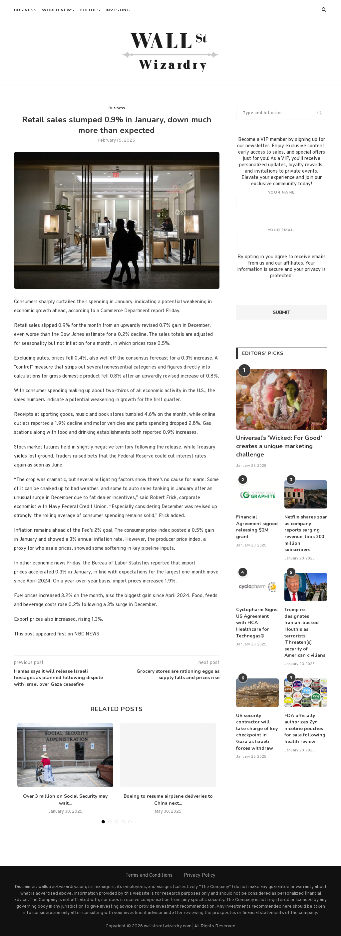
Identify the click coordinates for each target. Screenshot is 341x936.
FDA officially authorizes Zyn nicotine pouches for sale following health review (304, 728)
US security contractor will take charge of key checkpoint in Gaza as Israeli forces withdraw (257, 731)
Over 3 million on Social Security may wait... (65, 799)
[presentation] (286, 292)
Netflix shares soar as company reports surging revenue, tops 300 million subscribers (305, 533)
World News (58, 10)
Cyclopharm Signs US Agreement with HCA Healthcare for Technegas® (256, 622)
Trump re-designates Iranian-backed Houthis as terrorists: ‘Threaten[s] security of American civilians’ (305, 632)
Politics (90, 10)
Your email (281, 237)
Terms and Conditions (149, 875)
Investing (118, 10)
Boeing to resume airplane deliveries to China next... (168, 799)
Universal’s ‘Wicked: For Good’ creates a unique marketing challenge (279, 446)
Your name (281, 200)
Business (25, 10)
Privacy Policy (199, 875)
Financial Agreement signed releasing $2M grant (257, 527)
